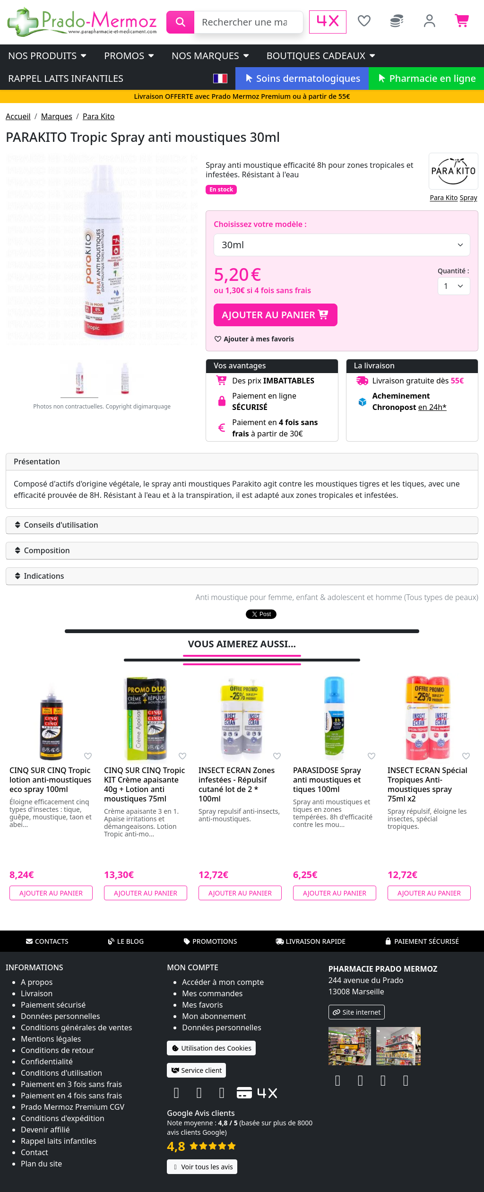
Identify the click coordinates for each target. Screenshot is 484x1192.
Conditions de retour (57, 1038)
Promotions (209, 928)
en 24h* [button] (432, 407)
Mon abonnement (214, 1004)
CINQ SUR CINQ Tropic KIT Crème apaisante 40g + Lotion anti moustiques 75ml (144, 772)
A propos (36, 970)
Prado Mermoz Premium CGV (72, 1094)
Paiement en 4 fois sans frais (71, 1083)
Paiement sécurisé (421, 928)
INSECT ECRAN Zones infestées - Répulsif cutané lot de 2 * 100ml (237, 772)
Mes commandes (212, 981)
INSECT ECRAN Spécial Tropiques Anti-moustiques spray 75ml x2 (427, 772)
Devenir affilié (45, 1117)
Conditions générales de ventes (76, 1015)
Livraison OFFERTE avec (242, 96)
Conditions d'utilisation (61, 1060)
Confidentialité (47, 1049)
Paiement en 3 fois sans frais (71, 1072)
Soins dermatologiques (301, 78)
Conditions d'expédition (62, 1106)
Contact (34, 1140)
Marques (56, 116)
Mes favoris (202, 992)
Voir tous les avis (202, 1154)
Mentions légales (51, 1026)
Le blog (125, 928)
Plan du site (41, 1151)
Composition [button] (42, 550)
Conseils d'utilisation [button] (56, 525)
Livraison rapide (311, 928)
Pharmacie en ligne (426, 78)
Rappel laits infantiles (65, 78)
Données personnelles (60, 1004)
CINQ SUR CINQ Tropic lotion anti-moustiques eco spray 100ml (50, 767)
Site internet (357, 999)
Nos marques (211, 55)
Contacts (47, 928)
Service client (196, 1057)
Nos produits (48, 55)
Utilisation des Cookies (211, 1035)
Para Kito (99, 116)
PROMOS (130, 55)
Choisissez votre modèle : (260, 224)
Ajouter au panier (275, 314)
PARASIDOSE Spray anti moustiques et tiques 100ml (327, 767)
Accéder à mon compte (223, 970)
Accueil (18, 116)
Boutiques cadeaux (322, 55)
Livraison (36, 981)
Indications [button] (39, 576)
